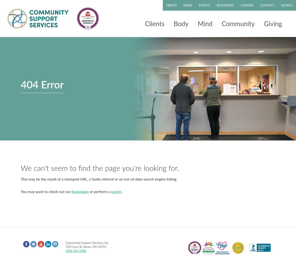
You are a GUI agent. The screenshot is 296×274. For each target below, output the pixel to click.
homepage (80, 191)
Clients (154, 24)
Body (181, 24)
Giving (273, 24)
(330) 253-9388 (75, 251)
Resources (225, 5)
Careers (246, 5)
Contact (267, 5)
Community (238, 24)
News (187, 5)
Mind (205, 24)
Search (287, 5)
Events (204, 5)
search (116, 191)
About (171, 5)
